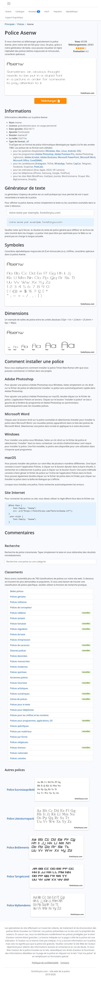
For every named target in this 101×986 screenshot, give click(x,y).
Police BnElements (45, 847)
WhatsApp (59, 163)
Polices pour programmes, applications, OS (31, 720)
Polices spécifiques (19, 726)
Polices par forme (18, 736)
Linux (64, 150)
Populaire (58, 11)
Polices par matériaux (21, 731)
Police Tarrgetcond (45, 876)
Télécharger (50, 101)
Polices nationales (19, 753)
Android (72, 150)
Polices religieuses (19, 742)
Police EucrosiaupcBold (48, 789)
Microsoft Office (21, 160)
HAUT (46, 11)
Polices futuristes (18, 682)
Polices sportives (18, 672)
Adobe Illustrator (48, 157)
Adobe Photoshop (45, 154)
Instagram (41, 163)
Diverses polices (18, 650)
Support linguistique (14, 17)
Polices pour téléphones (22, 709)
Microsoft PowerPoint (68, 157)
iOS (78, 150)
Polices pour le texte (20, 704)
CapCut (77, 163)
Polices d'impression (20, 639)
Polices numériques (19, 693)
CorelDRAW (35, 160)
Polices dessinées (18, 656)
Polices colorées (18, 758)
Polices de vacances (19, 645)
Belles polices (16, 591)
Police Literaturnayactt (48, 818)
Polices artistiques (19, 688)
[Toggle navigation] (8, 3)
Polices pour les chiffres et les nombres (29, 715)
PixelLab (38, 166)
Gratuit (8, 11)
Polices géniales (18, 596)
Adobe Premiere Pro (64, 154)
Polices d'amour (18, 747)
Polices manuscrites (20, 661)
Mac (58, 150)
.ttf (27, 141)
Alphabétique (71, 11)
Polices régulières (18, 629)
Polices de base (17, 634)
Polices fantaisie (18, 623)
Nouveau (34, 11)
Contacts (64, 962)
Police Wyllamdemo (46, 905)
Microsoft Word (87, 157)
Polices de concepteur (21, 607)
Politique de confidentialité (45, 962)
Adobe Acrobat (32, 157)
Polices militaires (18, 602)
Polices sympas (17, 618)
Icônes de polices (18, 699)
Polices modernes (19, 666)
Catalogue (20, 11)
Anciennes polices (19, 677)
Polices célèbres (18, 612)
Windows (50, 150)
